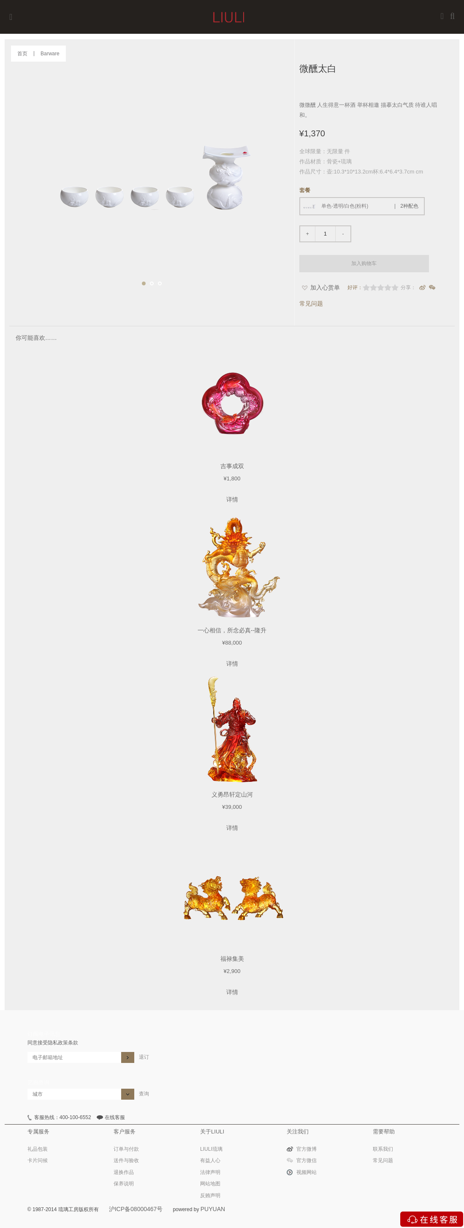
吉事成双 (232, 466)
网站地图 (210, 1184)
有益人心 (210, 1160)
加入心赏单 (325, 287)
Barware (50, 53)
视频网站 (306, 1172)
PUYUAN (213, 1209)
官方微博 (306, 1149)
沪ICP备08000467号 (136, 1209)
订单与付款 (126, 1149)
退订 (144, 1057)
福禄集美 (232, 958)
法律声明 (210, 1172)
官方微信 (306, 1160)
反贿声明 (210, 1195)
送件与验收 (126, 1160)
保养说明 (124, 1184)
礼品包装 (37, 1149)
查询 (144, 1094)
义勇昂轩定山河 (232, 794)
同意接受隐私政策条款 (52, 1042)
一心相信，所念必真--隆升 (232, 630)
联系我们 (383, 1149)
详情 (232, 499)
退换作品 (124, 1172)
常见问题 (311, 303)
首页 (22, 53)
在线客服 (115, 1117)
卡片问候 (37, 1160)
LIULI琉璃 (211, 1149)
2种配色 (409, 206)
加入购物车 (364, 263)
